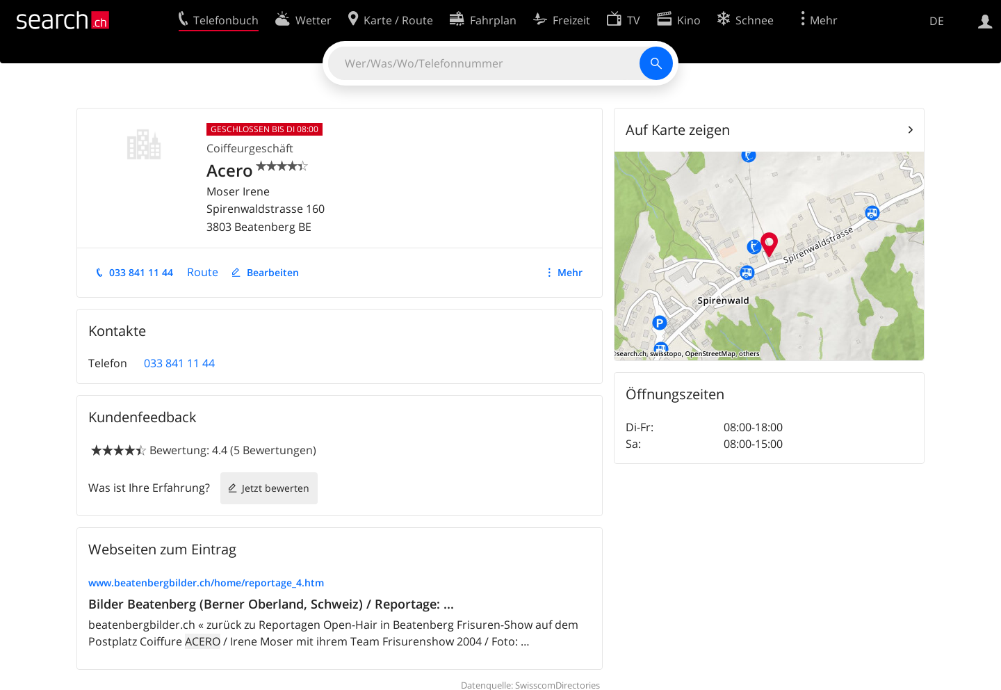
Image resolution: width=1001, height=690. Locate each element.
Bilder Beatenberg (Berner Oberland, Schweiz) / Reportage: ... (271, 603)
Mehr (570, 272)
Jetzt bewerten (275, 488)
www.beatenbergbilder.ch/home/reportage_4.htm (206, 582)
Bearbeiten (273, 272)
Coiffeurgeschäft (249, 148)
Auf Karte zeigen (678, 129)
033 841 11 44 (141, 272)
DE (936, 21)
